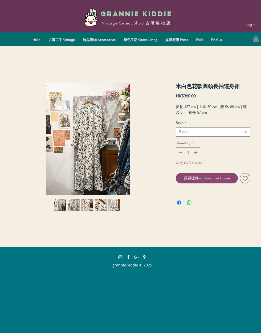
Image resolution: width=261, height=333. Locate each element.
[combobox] (213, 132)
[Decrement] (180, 152)
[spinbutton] (188, 152)
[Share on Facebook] (179, 202)
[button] (256, 38)
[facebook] (128, 257)
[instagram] (120, 257)
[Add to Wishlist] (245, 178)
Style (181, 123)
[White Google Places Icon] (144, 257)
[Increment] (196, 152)
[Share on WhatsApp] (189, 202)
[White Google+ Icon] (136, 257)
